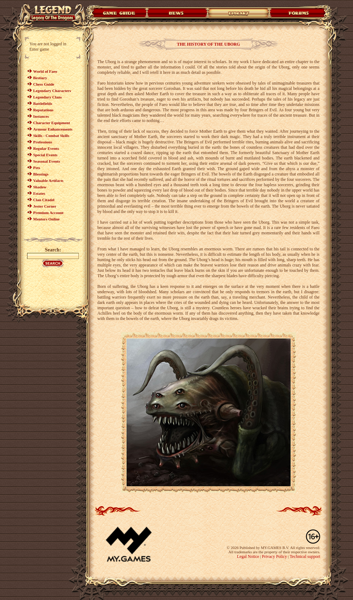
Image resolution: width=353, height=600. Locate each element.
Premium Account (48, 212)
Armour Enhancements (52, 129)
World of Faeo (45, 71)
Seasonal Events (46, 161)
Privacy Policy (274, 556)
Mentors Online (46, 219)
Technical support (305, 556)
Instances (41, 116)
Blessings (40, 174)
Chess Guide (43, 84)
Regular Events (46, 148)
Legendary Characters (52, 90)
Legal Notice (248, 556)
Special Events (45, 155)
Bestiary (40, 78)
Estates (39, 193)
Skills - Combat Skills (51, 135)
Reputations (43, 110)
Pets (36, 168)
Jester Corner (44, 206)
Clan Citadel (44, 200)
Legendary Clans (47, 97)
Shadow (39, 187)
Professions (42, 142)
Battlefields (42, 103)
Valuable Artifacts (48, 180)
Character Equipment (51, 123)
